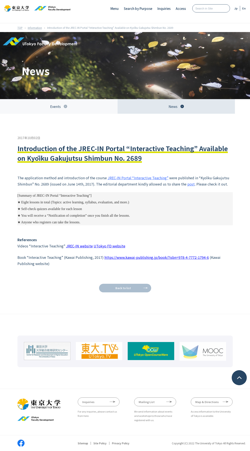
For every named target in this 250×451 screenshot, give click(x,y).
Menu (114, 8)
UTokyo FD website (109, 246)
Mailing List (147, 402)
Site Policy (100, 443)
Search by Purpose (138, 8)
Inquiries (164, 8)
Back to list (123, 288)
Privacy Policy (120, 443)
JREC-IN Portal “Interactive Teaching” (138, 177)
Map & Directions (207, 402)
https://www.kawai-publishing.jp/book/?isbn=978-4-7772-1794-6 (156, 257)
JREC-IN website (79, 246)
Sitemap (83, 443)
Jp (236, 8)
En (244, 8)
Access (181, 8)
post (191, 184)
